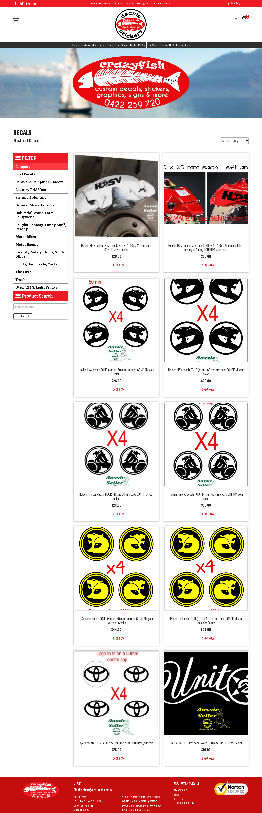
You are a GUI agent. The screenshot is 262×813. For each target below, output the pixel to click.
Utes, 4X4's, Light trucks (36, 287)
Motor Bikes (25, 236)
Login (177, 778)
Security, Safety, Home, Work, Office (40, 254)
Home (110, 45)
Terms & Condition (184, 786)
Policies (178, 782)
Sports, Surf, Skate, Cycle (36, 264)
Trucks (179, 45)
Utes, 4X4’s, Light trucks (87, 784)
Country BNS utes (30, 189)
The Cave (152, 45)
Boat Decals (122, 45)
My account (180, 773)
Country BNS (166, 45)
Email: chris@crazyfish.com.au (88, 45)
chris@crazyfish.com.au (98, 773)
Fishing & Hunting (31, 197)
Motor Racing (138, 45)
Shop (187, 45)
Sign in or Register (234, 3)
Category (23, 166)
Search (23, 316)
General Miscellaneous (34, 205)
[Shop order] (235, 140)
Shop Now (116, 262)
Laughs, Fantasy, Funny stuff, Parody (40, 227)
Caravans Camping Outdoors (39, 182)
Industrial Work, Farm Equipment (34, 215)
